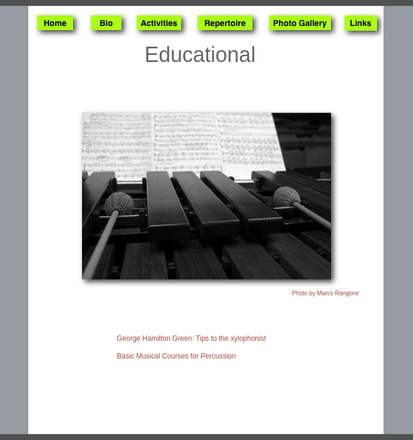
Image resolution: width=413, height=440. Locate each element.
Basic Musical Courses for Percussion (176, 356)
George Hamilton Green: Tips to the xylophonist (191, 338)
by (325, 293)
